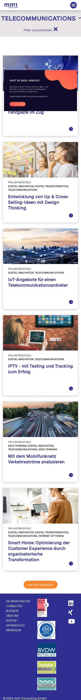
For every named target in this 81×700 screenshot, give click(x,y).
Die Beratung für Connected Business (11, 5)
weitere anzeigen (40, 585)
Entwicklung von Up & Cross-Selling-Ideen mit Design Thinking (38, 202)
